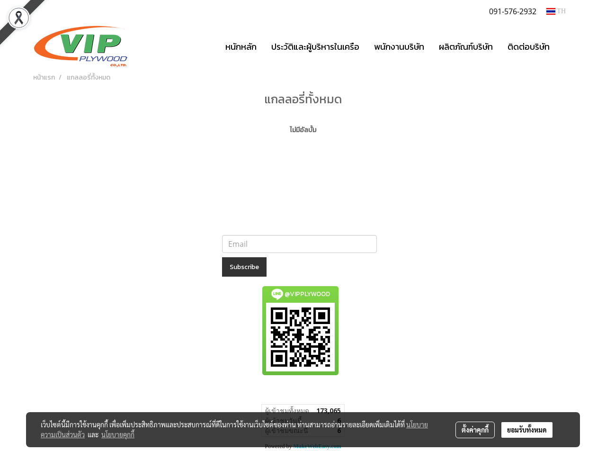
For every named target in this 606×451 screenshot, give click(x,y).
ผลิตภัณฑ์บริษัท (466, 46)
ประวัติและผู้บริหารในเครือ (315, 46)
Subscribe (244, 267)
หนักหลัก (241, 46)
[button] (565, 46)
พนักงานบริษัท (399, 46)
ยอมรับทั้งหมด (527, 429)
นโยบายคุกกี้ (117, 434)
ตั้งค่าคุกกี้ (475, 429)
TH (556, 11)
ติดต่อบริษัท (529, 46)
